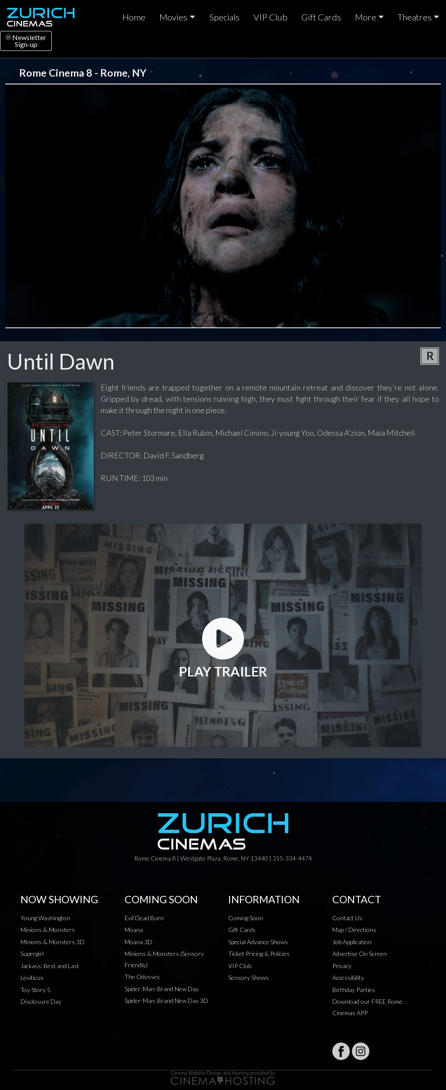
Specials (224, 17)
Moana (134, 929)
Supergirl (32, 953)
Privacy (341, 965)
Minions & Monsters (47, 929)
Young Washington (45, 918)
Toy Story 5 (35, 989)
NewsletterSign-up (26, 40)
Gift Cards (321, 17)
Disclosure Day (40, 1001)
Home (133, 17)
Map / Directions (354, 929)
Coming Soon (245, 918)
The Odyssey (142, 976)
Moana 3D (138, 941)
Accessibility (348, 977)
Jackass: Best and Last (49, 965)
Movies (173, 17)
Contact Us (347, 918)
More (365, 17)
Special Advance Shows (258, 941)
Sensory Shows (248, 977)
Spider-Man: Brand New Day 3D (166, 1000)
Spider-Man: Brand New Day (162, 988)
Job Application (352, 941)
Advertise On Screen (359, 953)
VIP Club (270, 17)
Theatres (415, 17)
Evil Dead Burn (144, 918)
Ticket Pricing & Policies (259, 953)
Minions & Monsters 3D (52, 941)
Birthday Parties (353, 989)
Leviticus (32, 977)
